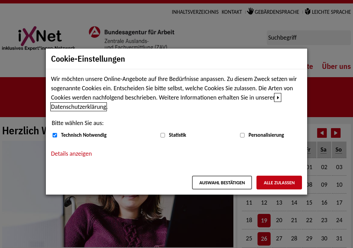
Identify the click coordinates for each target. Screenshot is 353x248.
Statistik (177, 135)
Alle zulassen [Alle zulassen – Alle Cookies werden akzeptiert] (279, 183)
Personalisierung (266, 135)
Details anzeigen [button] (71, 153)
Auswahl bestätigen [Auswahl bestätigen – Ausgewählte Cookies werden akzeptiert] (222, 183)
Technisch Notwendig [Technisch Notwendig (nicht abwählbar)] (84, 135)
